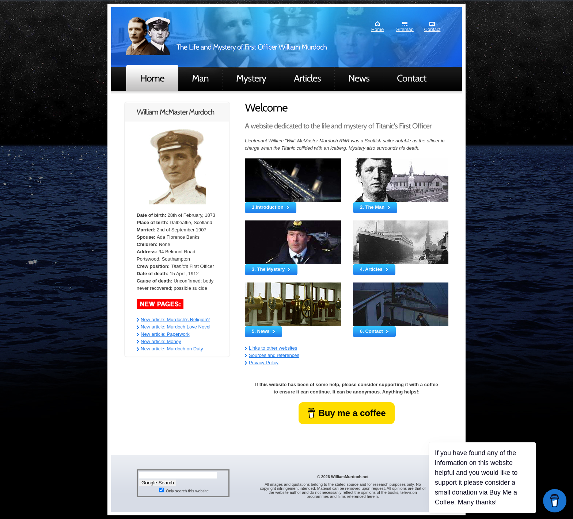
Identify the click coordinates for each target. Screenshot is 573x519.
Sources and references (274, 355)
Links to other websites (273, 348)
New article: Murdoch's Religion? (175, 319)
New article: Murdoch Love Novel (175, 327)
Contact (432, 29)
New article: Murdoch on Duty (172, 348)
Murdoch (148, 36)
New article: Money (161, 341)
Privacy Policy (263, 362)
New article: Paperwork (165, 334)
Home (377, 29)
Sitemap (405, 29)
